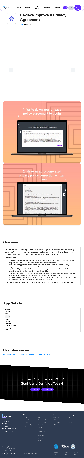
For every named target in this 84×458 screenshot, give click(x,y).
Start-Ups (41, 440)
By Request (8, 311)
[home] (6, 7)
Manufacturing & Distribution (42, 434)
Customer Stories (38, 7)
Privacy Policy (45, 355)
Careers (71, 422)
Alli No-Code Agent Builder (28, 425)
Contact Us (35, 389)
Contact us (72, 420)
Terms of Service (27, 355)
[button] (19, 7)
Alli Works (25, 417)
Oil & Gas (40, 438)
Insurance (41, 427)
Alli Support (26, 422)
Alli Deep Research (28, 420)
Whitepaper (56, 425)
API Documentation (58, 420)
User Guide (10, 355)
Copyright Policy (75, 453)
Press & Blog (57, 417)
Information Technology (41, 430)
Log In (71, 7)
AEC (39, 417)
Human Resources (43, 425)
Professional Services (44, 420)
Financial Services (43, 422)
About (70, 417)
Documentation (57, 422)
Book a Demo (77, 7)
